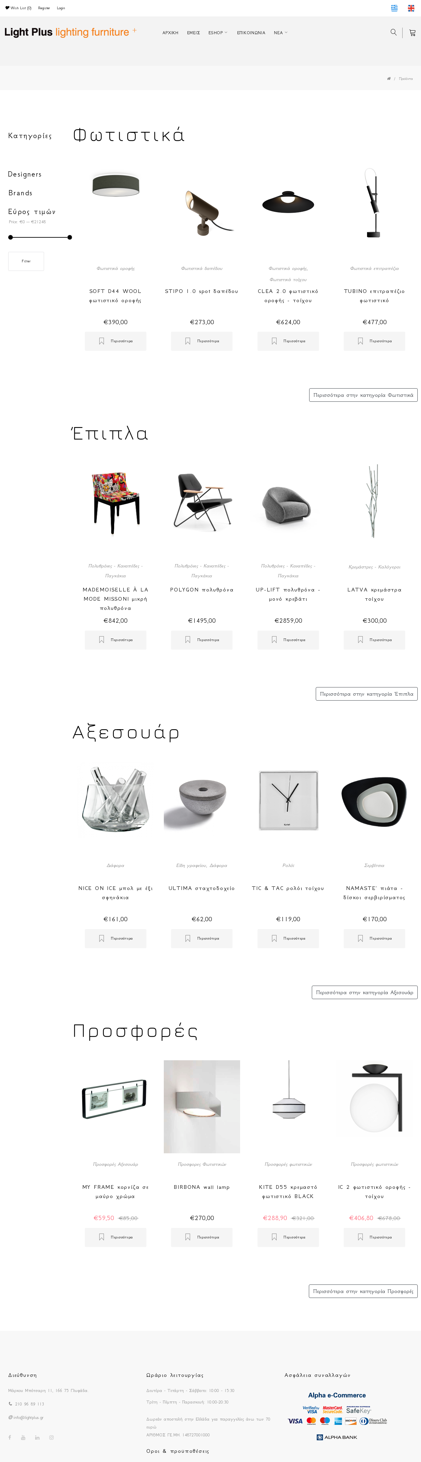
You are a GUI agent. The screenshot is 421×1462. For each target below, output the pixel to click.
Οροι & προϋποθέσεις (178, 1451)
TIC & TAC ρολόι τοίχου (288, 888)
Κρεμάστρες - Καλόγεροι (374, 567)
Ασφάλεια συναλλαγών (318, 1375)
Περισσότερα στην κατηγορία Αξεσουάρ (364, 992)
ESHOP (216, 32)
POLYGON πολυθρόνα (202, 589)
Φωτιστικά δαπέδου (201, 268)
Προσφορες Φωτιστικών (202, 1164)
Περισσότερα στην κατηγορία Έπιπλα (366, 693)
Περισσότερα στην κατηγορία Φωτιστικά (363, 395)
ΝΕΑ (278, 32)
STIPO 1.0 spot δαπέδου (201, 291)
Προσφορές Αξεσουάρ (115, 1164)
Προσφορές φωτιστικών (288, 1164)
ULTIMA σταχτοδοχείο (202, 888)
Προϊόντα (406, 79)
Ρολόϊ (288, 865)
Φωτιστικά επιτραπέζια (374, 268)
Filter (26, 261)
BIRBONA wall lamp (202, 1187)
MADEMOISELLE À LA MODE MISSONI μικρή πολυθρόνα (116, 598)
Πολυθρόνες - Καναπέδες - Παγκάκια (115, 571)
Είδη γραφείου (191, 865)
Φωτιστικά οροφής (116, 268)
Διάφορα (115, 865)
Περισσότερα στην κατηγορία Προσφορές (363, 1291)
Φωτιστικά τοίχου (288, 279)
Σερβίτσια (374, 865)
